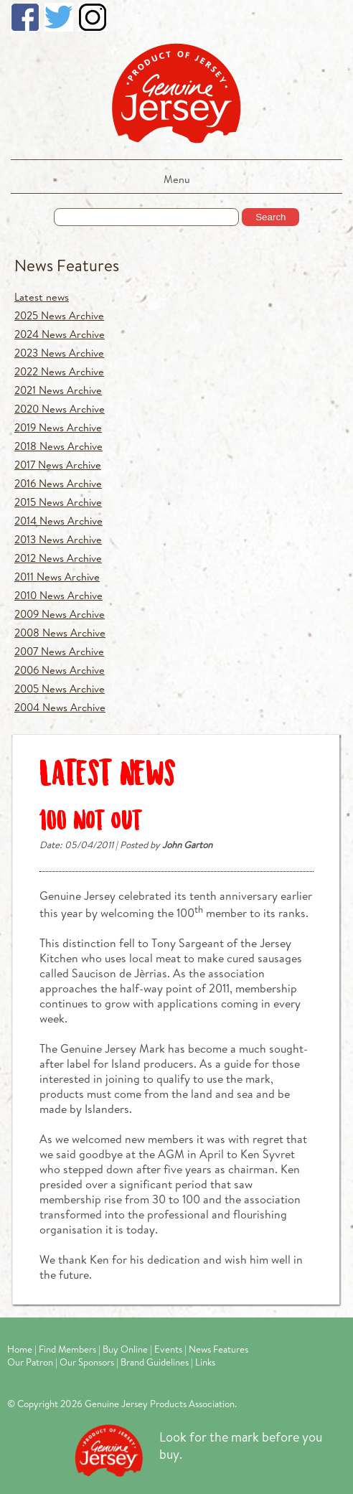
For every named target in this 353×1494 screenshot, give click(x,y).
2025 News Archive (59, 315)
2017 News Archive (57, 464)
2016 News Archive (58, 483)
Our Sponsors (87, 1362)
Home (19, 1349)
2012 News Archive (58, 558)
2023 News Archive (59, 353)
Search (270, 217)
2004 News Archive (59, 707)
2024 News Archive (59, 334)
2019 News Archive (58, 427)
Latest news (41, 297)
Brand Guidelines (155, 1362)
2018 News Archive (58, 446)
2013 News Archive (58, 539)
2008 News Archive (59, 632)
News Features (66, 265)
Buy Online (125, 1349)
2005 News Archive (59, 688)
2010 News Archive (58, 595)
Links (205, 1362)
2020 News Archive (59, 408)
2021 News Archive (58, 390)
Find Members (67, 1349)
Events (168, 1349)
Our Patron (30, 1362)
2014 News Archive (58, 520)
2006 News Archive (59, 670)
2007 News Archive (59, 651)
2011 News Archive (57, 576)
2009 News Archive (59, 614)
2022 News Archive (59, 371)
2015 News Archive (58, 502)
